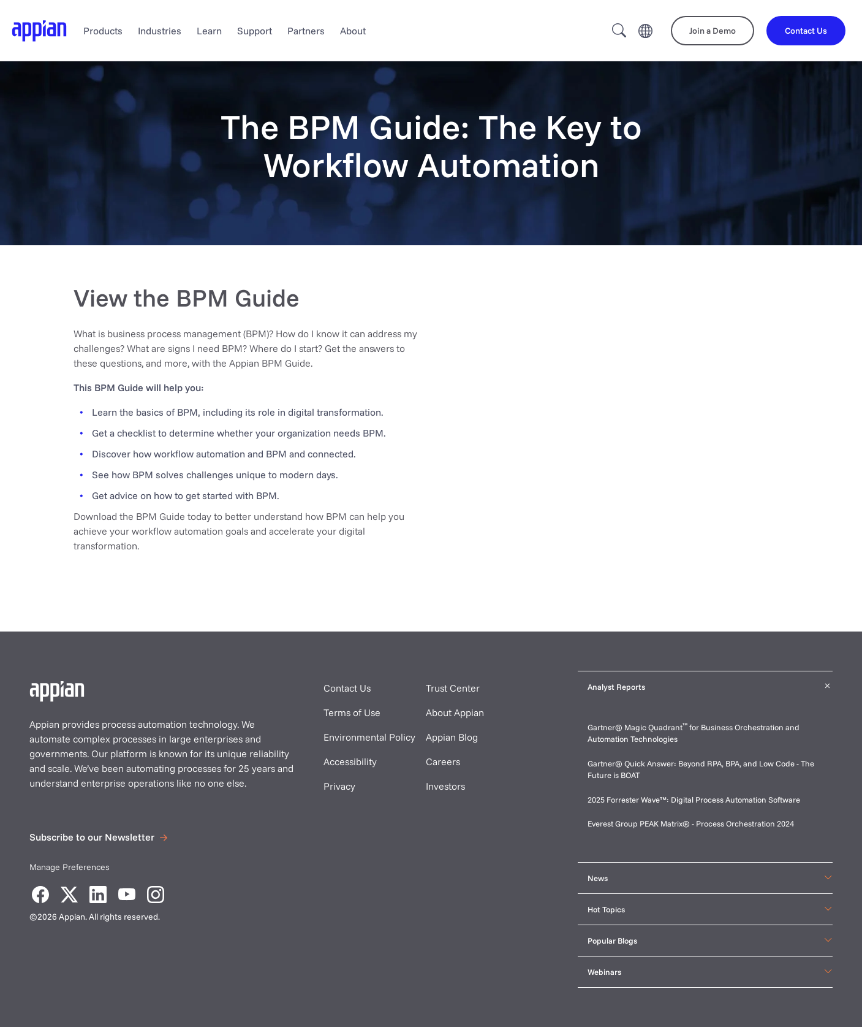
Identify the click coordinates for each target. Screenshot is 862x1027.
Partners (306, 31)
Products (103, 31)
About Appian (455, 712)
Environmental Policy (369, 737)
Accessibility (350, 761)
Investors (445, 786)
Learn (209, 31)
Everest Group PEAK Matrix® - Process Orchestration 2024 (691, 823)
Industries (159, 31)
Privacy (339, 786)
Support (254, 31)
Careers (443, 761)
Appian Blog (452, 737)
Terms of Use (351, 712)
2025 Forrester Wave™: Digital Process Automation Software (694, 799)
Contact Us (347, 688)
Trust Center (453, 688)
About (353, 31)
